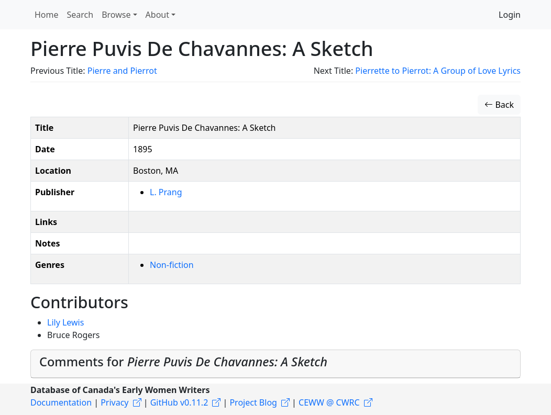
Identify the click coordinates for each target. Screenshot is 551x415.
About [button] (157, 14)
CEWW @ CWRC (329, 402)
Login (510, 14)
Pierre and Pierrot (122, 70)
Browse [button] (116, 14)
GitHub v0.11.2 (179, 402)
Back (499, 104)
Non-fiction (172, 265)
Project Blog (253, 402)
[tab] (275, 364)
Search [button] (80, 14)
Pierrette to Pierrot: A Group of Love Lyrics (438, 70)
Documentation (61, 402)
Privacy (114, 402)
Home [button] (47, 14)
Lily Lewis (65, 322)
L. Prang (166, 192)
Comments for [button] (183, 361)
